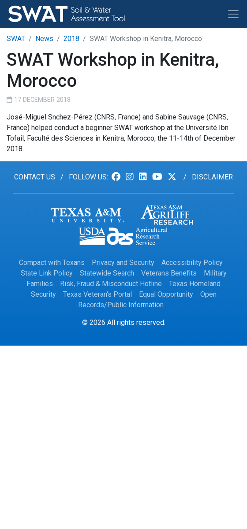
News (44, 38)
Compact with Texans (52, 262)
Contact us (34, 177)
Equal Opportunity (166, 294)
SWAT (16, 38)
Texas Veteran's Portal (97, 294)
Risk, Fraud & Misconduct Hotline (111, 283)
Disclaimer (212, 177)
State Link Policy (47, 273)
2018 (71, 38)
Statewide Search (107, 273)
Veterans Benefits (169, 273)
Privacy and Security (123, 262)
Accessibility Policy (192, 262)
